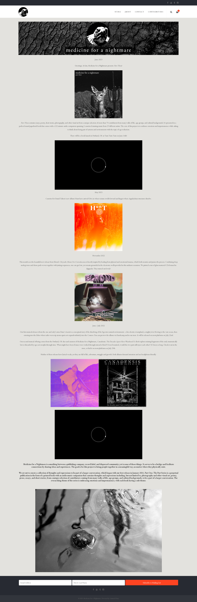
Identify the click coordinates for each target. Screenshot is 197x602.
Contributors (155, 12)
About (128, 12)
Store (118, 12)
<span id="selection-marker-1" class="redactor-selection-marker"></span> (98, 434)
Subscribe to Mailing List (152, 582)
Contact (139, 12)
